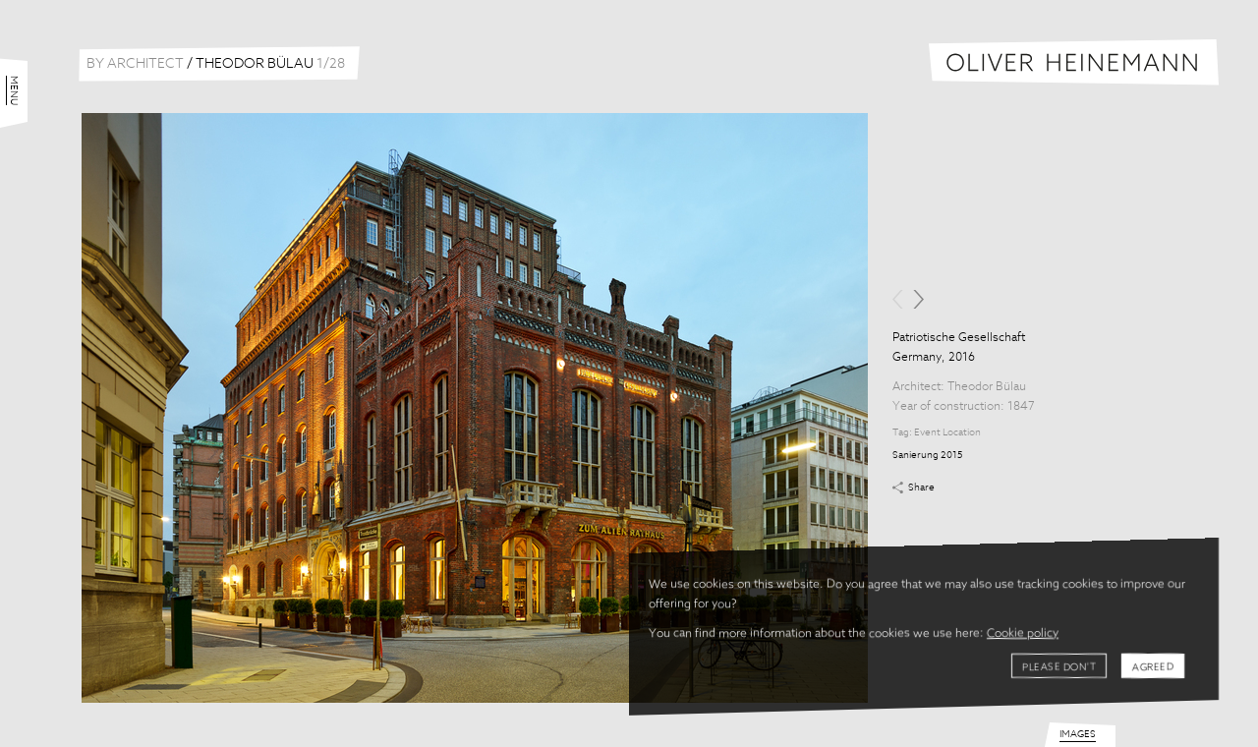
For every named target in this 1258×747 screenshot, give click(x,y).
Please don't (1059, 667)
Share (921, 487)
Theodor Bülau (986, 387)
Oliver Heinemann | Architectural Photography (1074, 62)
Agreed (1152, 667)
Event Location (947, 432)
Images (1077, 734)
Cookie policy (1022, 634)
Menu (14, 90)
